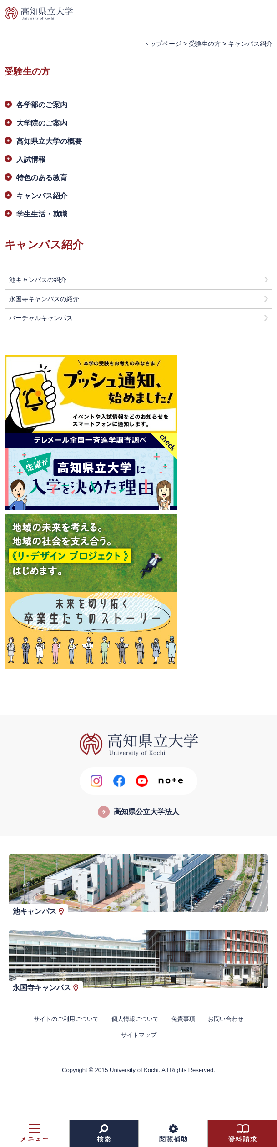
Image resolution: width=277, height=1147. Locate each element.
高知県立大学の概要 (49, 141)
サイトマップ (138, 1034)
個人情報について (135, 1019)
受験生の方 (205, 43)
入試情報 (30, 159)
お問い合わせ (225, 1019)
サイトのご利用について (66, 1019)
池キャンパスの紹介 (37, 279)
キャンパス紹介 (41, 196)
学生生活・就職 (41, 214)
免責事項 (183, 1019)
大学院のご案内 (41, 123)
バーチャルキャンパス (41, 318)
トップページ (162, 43)
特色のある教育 (41, 177)
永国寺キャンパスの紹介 (44, 298)
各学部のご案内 (41, 105)
